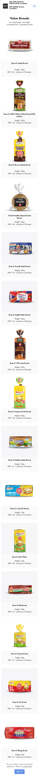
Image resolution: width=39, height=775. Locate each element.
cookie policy (27, 766)
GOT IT (19, 771)
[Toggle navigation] (34, 6)
